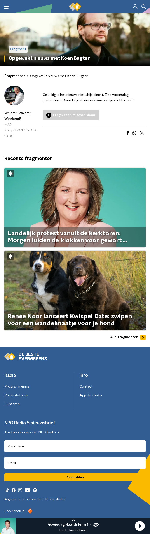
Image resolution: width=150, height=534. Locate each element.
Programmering (16, 386)
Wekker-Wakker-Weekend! (18, 116)
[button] (140, 526)
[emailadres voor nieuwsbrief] (75, 463)
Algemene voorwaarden (23, 499)
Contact (86, 386)
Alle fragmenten (128, 337)
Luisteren (12, 404)
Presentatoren (16, 395)
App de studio (91, 395)
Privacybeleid (55, 499)
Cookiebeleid (14, 511)
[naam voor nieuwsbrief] (75, 446)
